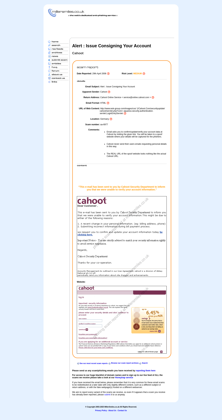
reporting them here (145, 370)
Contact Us (122, 410)
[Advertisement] (111, 27)
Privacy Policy (101, 410)
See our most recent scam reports (94, 363)
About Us (112, 410)
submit (107, 394)
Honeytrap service (124, 377)
